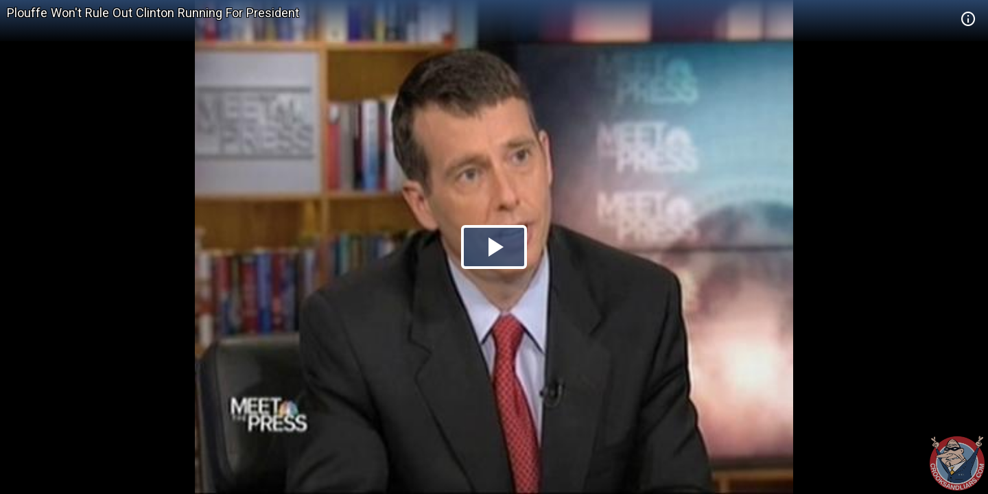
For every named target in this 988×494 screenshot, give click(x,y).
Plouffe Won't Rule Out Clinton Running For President (153, 12)
